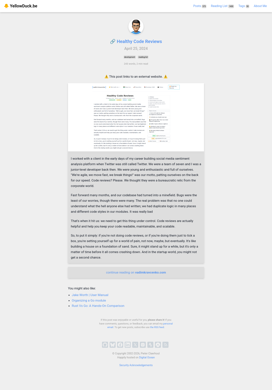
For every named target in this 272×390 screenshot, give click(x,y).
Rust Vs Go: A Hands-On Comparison (98, 306)
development (129, 57)
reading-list (143, 57)
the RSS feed (157, 327)
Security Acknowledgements (136, 365)
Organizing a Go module (89, 300)
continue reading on (136, 272)
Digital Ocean (147, 357)
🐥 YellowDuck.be (20, 6)
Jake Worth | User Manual (90, 295)
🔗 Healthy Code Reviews (136, 41)
